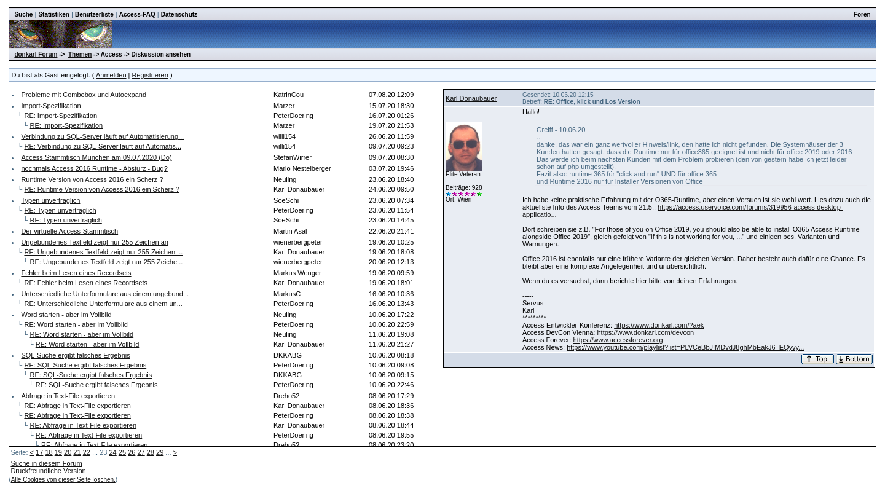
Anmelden (111, 75)
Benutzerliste (94, 14)
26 (131, 452)
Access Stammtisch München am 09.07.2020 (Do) (96, 157)
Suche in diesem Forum (46, 463)
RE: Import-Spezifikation (60, 115)
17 (39, 452)
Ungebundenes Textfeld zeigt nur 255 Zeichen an (94, 242)
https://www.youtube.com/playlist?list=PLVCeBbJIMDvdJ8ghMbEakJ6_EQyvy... (685, 347)
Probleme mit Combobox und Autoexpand (83, 94)
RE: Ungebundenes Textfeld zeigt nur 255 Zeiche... (106, 261)
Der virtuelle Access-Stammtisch (69, 231)
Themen (80, 54)
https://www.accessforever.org (618, 340)
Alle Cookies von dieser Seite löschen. (63, 479)
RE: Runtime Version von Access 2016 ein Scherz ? (101, 189)
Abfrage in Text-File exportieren (68, 395)
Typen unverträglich (50, 200)
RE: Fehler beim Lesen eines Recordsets (86, 282)
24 (112, 452)
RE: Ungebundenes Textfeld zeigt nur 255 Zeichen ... (103, 252)
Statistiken (53, 14)
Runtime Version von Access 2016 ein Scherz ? (92, 179)
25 (122, 452)
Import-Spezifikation (51, 105)
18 (48, 452)
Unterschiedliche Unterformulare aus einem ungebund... (105, 293)
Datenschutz (179, 14)
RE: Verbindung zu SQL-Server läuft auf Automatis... (102, 146)
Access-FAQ (137, 14)
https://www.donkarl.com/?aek (659, 325)
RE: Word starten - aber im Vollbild (76, 324)
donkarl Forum (35, 54)
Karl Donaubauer (471, 98)
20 (67, 452)
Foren (862, 14)
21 (77, 452)
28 (150, 452)
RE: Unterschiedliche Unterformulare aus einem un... (103, 303)
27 (140, 452)
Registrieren (150, 75)
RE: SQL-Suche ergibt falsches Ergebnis (85, 365)
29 (159, 452)
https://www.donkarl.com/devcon (645, 332)
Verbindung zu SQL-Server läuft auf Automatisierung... (102, 136)
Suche (23, 14)
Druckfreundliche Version (47, 470)
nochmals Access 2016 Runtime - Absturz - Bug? (94, 168)
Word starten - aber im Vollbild (66, 314)
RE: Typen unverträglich (60, 210)
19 (58, 452)
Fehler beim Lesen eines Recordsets (76, 273)
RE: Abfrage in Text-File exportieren (77, 405)
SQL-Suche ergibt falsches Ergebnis (75, 355)
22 (86, 452)
